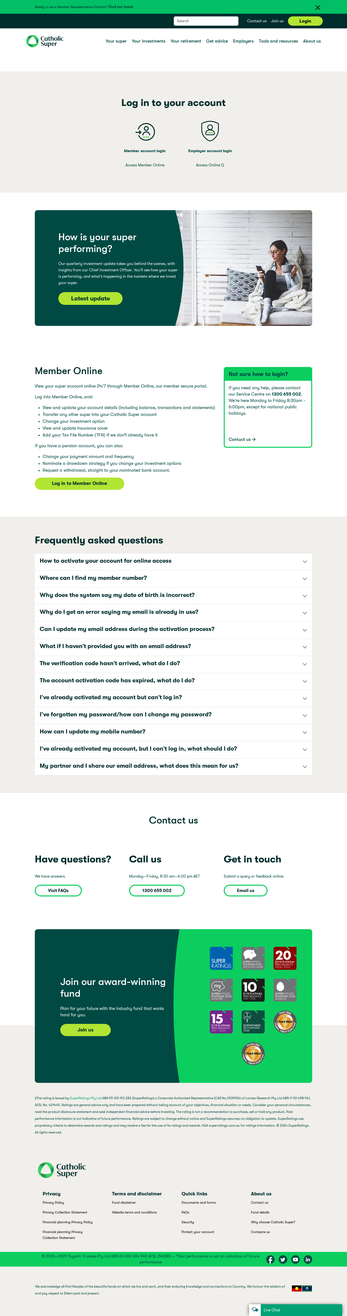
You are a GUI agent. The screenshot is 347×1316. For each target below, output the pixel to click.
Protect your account (198, 1232)
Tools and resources (279, 41)
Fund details (260, 1212)
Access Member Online (144, 165)
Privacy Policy (53, 1202)
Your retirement (186, 41)
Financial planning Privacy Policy (68, 1222)
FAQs (185, 1212)
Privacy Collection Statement (65, 1212)
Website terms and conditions (134, 1212)
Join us (277, 21)
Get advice (217, 41)
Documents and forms (199, 1202)
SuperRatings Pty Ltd (85, 1098)
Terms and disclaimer (137, 1194)
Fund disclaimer (124, 1202)
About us (312, 41)
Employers (244, 41)
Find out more (121, 7)
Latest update (90, 298)
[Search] (201, 21)
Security (188, 1222)
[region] (173, 1291)
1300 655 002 (157, 890)
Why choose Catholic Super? (273, 1222)
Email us (245, 890)
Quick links (194, 1194)
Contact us (257, 21)
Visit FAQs (58, 890)
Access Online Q (210, 165)
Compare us (260, 1232)
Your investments (149, 41)
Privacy (52, 1194)
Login (305, 21)
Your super (117, 41)
